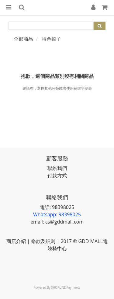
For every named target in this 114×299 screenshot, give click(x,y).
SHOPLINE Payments (65, 287)
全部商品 (23, 39)
